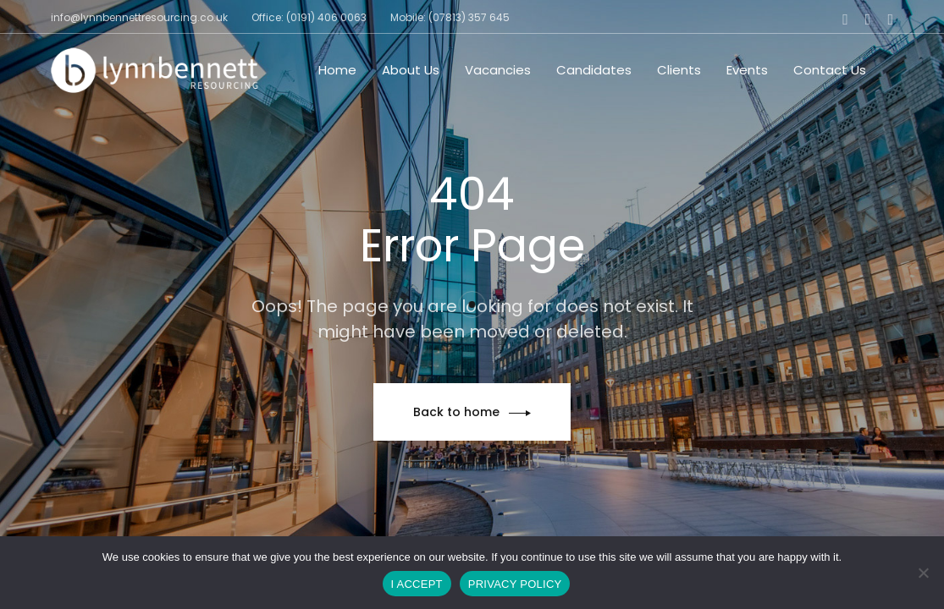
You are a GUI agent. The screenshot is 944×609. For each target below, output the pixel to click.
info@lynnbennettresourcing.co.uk (139, 17)
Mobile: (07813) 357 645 (450, 17)
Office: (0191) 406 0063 (309, 17)
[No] (922, 572)
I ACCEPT (417, 584)
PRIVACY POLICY (515, 584)
